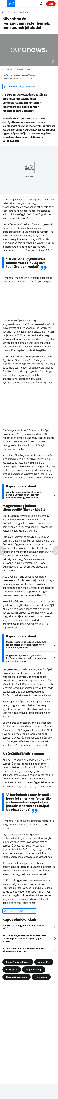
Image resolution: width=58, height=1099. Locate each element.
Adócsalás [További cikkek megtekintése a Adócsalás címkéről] (43, 962)
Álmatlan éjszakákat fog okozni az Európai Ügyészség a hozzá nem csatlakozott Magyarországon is (23, 495)
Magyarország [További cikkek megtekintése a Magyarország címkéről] (33, 969)
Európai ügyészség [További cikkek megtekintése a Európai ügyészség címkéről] (16, 976)
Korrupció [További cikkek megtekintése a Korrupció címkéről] (11, 969)
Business (11, 12)
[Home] (3, 12)
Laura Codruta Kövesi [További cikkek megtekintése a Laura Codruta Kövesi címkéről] (17, 962)
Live (51, 3)
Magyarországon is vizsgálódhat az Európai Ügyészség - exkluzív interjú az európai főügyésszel (26, 658)
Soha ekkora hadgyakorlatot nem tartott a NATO (23, 927)
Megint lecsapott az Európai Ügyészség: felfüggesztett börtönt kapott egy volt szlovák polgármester (26, 645)
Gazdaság (23, 12)
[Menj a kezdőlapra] (11, 3)
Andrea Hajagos (13, 75)
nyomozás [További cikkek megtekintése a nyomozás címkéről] (41, 976)
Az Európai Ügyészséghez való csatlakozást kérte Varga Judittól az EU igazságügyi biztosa (24, 938)
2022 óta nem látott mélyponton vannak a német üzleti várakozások (23, 950)
